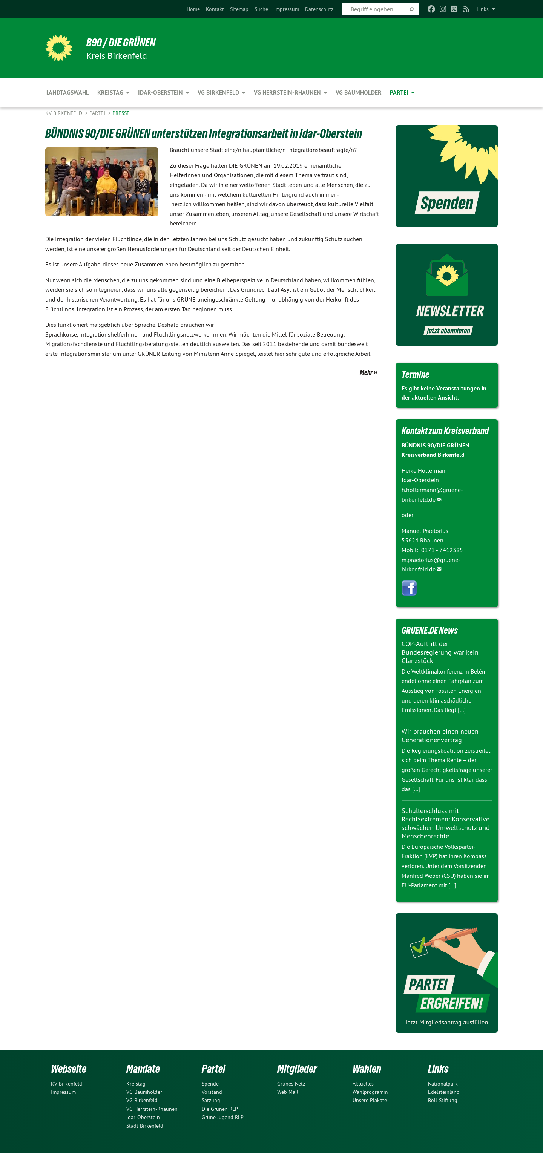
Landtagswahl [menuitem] (67, 92)
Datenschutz (319, 9)
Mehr (366, 372)
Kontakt (215, 9)
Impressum (286, 9)
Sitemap (239, 9)
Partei (98, 113)
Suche (261, 9)
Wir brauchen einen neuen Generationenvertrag (440, 735)
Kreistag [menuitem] (110, 92)
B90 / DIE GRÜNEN (123, 42)
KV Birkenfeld (64, 113)
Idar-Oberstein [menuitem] (160, 92)
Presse (121, 113)
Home (193, 9)
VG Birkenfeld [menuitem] (218, 92)
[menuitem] (193, 9)
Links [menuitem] (483, 9)
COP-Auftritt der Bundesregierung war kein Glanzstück (440, 652)
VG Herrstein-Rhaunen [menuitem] (287, 92)
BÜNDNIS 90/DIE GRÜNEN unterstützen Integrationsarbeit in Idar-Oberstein (208, 133)
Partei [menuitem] (399, 92)
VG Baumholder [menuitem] (359, 92)
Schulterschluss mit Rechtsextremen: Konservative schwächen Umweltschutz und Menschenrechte (446, 823)
